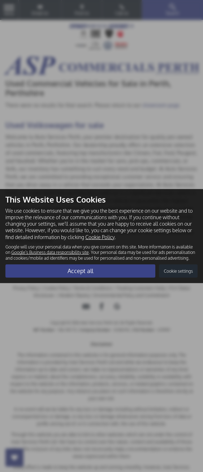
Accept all (80, 271)
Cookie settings (178, 271)
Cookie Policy (100, 237)
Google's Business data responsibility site (49, 252)
